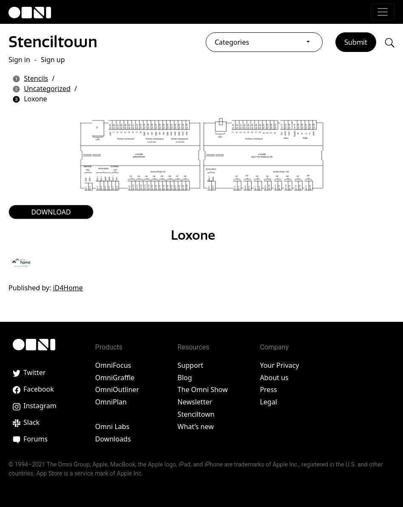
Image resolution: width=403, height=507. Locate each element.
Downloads (113, 439)
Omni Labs (112, 426)
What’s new (196, 426)
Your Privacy (279, 365)
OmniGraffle (115, 377)
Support (190, 365)
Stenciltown (53, 41)
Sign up (53, 59)
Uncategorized (47, 88)
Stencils (36, 78)
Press (268, 389)
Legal (268, 402)
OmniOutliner (117, 389)
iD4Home (67, 287)
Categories (232, 42)
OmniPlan (111, 402)
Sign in (19, 59)
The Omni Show (203, 389)
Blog (185, 377)
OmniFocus (113, 365)
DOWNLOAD (51, 212)
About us (274, 377)
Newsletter (195, 402)
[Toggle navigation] (382, 11)
